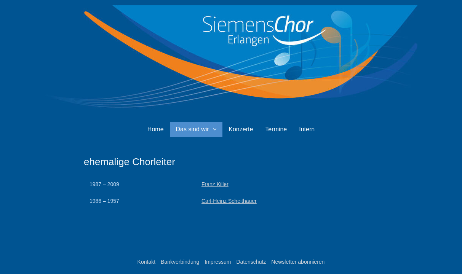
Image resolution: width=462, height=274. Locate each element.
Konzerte (241, 129)
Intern (307, 129)
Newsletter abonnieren (298, 262)
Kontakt (146, 262)
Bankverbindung (180, 262)
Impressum (218, 262)
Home (155, 129)
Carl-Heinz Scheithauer (229, 201)
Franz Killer (215, 184)
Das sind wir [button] (196, 129)
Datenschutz (251, 262)
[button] (213, 129)
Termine (276, 129)
